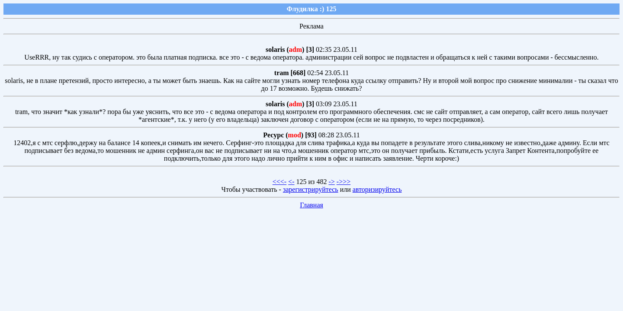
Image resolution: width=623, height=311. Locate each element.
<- (291, 181)
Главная (311, 205)
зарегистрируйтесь (310, 189)
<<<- (279, 181)
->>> (343, 181)
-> (331, 181)
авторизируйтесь (377, 189)
